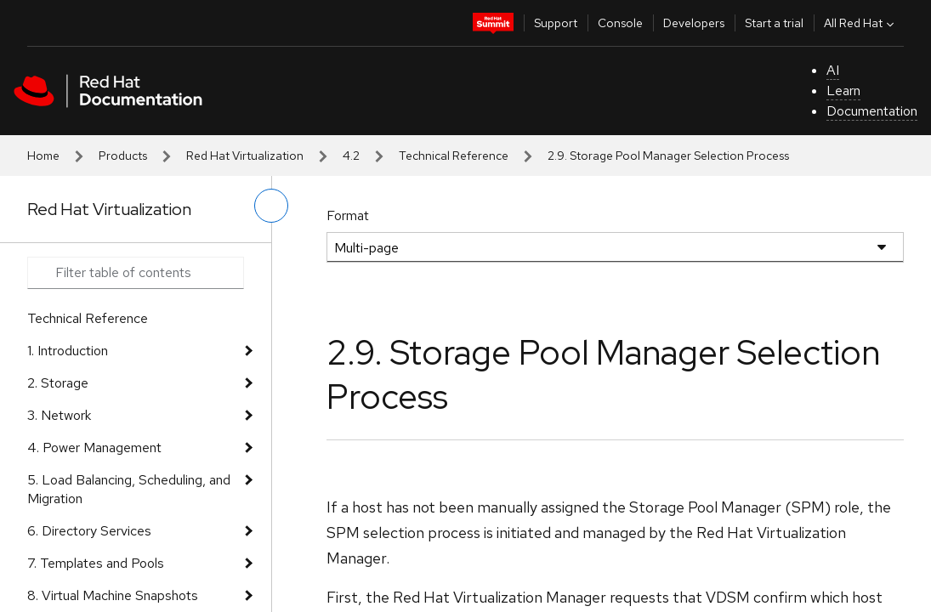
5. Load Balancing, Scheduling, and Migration (128, 489)
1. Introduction (67, 351)
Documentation (871, 111)
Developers (693, 23)
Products (123, 155)
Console (620, 23)
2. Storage (57, 383)
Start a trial (774, 23)
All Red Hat (861, 23)
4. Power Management (94, 447)
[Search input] (135, 273)
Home (43, 155)
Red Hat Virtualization (245, 155)
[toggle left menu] (271, 206)
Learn (843, 90)
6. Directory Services (89, 531)
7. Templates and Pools (95, 563)
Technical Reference (453, 155)
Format (347, 215)
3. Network (59, 415)
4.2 (351, 155)
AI (832, 70)
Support (555, 23)
